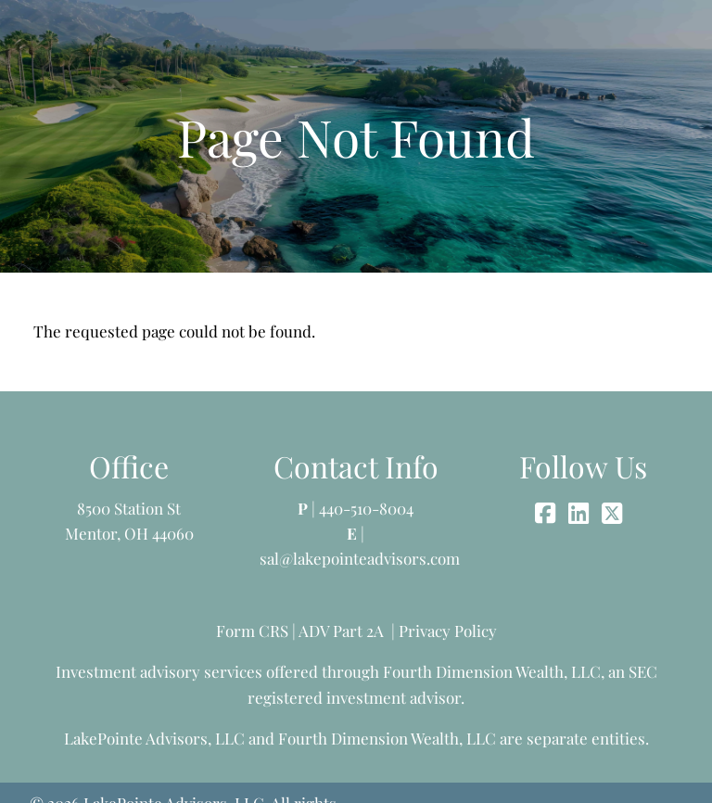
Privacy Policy (448, 630)
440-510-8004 (366, 508)
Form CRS (252, 630)
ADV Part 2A (341, 630)
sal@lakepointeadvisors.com (360, 558)
